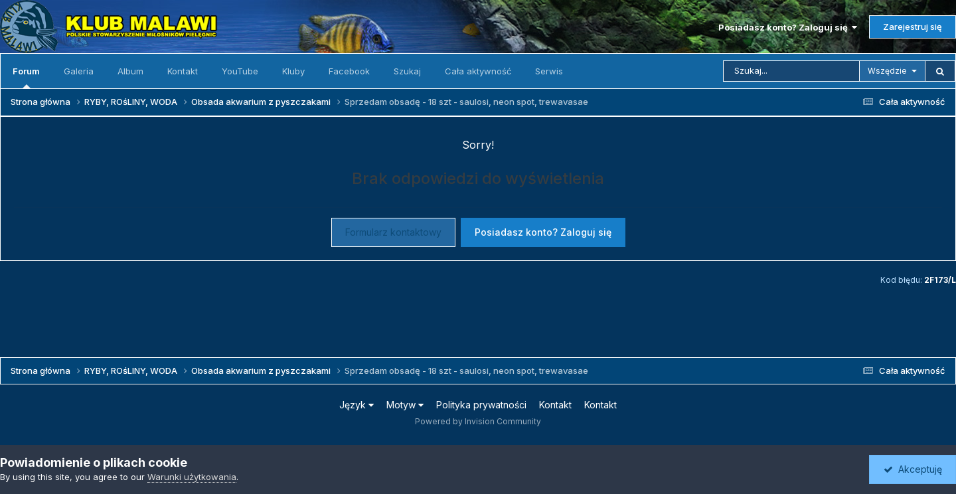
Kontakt (182, 71)
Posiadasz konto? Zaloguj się (787, 27)
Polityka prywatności (481, 404)
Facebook (349, 71)
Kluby (293, 71)
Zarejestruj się (912, 26)
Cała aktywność (478, 71)
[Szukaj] (791, 71)
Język (356, 404)
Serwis (549, 71)
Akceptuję (913, 469)
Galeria (79, 71)
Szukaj (407, 71)
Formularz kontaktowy (393, 232)
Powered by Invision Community (478, 421)
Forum (26, 77)
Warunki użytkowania (191, 476)
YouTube (240, 71)
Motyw (405, 404)
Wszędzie (887, 71)
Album (130, 71)
